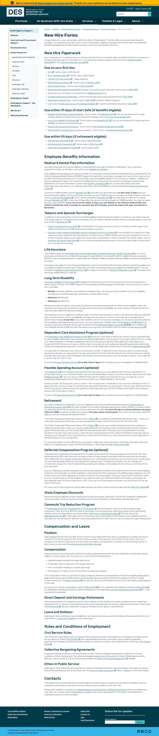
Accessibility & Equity (17, 711)
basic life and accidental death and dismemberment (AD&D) (102, 254)
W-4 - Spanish (58, 76)
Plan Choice (119, 445)
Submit (139, 722)
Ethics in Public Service (103, 671)
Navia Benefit (121, 130)
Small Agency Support (21, 30)
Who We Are (15, 111)
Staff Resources (87, 720)
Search (150, 14)
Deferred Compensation (64, 148)
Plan (93, 419)
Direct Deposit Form (57, 86)
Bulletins (14, 35)
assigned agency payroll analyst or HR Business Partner (102, 690)
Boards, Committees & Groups (56, 711)
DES (93, 83)
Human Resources (18, 53)
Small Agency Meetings (20, 89)
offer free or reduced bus (104, 514)
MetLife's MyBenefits (110, 127)
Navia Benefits (68, 362)
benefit (98, 184)
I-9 (64, 79)
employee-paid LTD (112, 325)
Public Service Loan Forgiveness (78, 104)
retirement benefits (74, 62)
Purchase (21, 21)
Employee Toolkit (18, 62)
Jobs (14, 75)
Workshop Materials (19, 115)
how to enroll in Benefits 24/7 (118, 117)
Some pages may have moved (55, 3)
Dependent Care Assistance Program (69, 337)
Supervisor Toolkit (18, 94)
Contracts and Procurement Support (23, 41)
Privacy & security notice (18, 733)
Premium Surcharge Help (63, 241)
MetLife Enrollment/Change (71, 270)
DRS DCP (140, 487)
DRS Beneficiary (61, 144)
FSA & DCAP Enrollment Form (61, 130)
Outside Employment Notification (63, 97)
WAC (91, 587)
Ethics (127, 671)
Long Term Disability (63, 121)
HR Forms (15, 66)
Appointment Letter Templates (23, 57)
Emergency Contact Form (59, 100)
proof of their (62, 198)
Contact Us (85, 714)
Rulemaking (12, 717)
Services (87, 21)
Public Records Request (18, 714)
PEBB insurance (95, 93)
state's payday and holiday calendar (85, 544)
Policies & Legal (112, 21)
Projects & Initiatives (53, 714)
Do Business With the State (55, 21)
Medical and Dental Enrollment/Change (65, 114)
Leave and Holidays (66, 618)
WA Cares (138, 327)
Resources (16, 80)
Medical (54, 372)
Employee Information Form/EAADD (64, 90)
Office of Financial (112, 659)
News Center (49, 717)
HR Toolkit (15, 71)
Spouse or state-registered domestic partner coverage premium (82, 233)
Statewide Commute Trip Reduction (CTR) (72, 509)
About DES (85, 711)
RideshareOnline (54, 516)
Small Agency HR (18, 84)
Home (47, 29)
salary (74, 581)
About (136, 21)
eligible (141, 346)
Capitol (143, 9)
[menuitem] (23, 21)
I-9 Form (51, 79)
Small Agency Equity (19, 98)
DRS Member (60, 141)
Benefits (109, 114)
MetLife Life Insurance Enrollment (63, 127)
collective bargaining (125, 590)
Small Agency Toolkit (81, 692)
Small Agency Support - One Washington (22, 104)
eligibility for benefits (98, 169)
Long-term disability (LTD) (61, 282)
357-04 (73, 639)
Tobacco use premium (64, 226)
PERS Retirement (60, 83)
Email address (110, 719)
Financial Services (18, 48)
